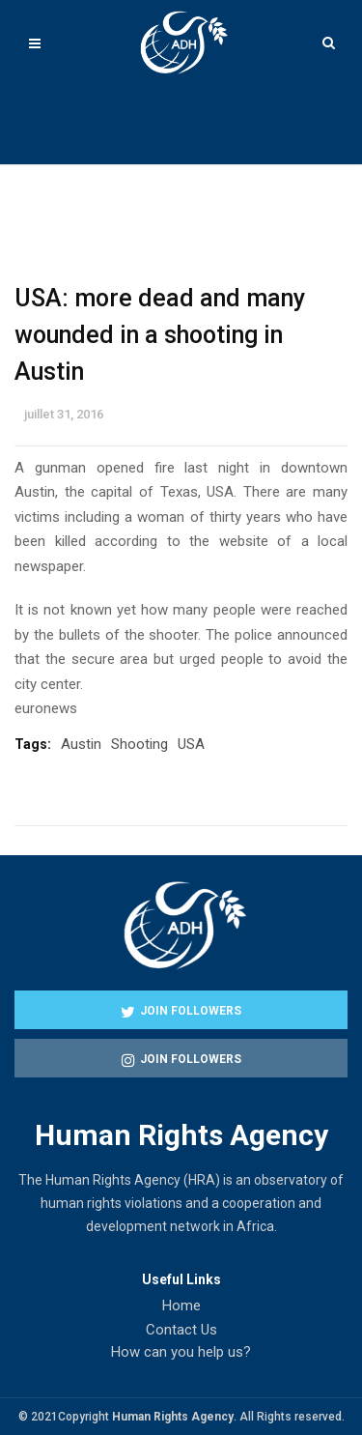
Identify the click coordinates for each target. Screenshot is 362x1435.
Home (181, 1305)
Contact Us (181, 1329)
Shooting (139, 744)
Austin (81, 744)
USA (191, 744)
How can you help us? (181, 1352)
